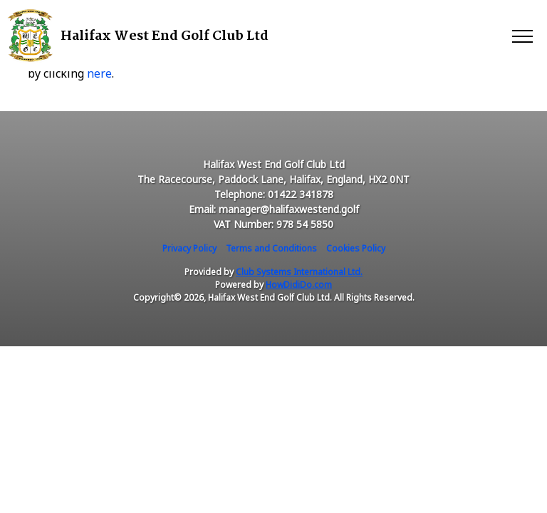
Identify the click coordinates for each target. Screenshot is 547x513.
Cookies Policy (355, 248)
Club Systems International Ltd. (299, 272)
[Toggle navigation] (522, 36)
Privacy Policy (189, 248)
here (99, 73)
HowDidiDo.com (299, 285)
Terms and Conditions (271, 248)
